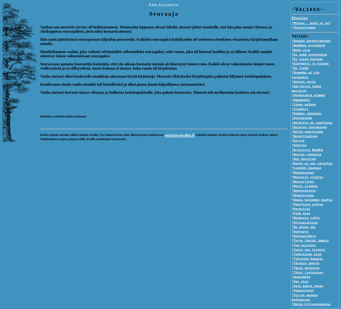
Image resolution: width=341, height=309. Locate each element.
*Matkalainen (303, 164)
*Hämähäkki (301, 91)
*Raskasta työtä (305, 209)
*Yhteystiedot (304, 28)
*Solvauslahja (304, 227)
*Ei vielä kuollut (307, 59)
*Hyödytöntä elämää (308, 86)
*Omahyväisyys (304, 182)
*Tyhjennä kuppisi (307, 250)
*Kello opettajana (307, 123)
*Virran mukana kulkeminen (315, 286)
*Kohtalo (299, 136)
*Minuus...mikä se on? (311, 23)
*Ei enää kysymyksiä (309, 55)
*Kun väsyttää (304, 150)
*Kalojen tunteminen (309, 118)
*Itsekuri (300, 100)
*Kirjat (298, 132)
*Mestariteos (303, 173)
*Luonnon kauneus (306, 159)
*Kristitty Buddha (307, 141)
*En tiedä (300, 68)
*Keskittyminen (305, 127)
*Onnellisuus (303, 186)
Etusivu (300, 18)
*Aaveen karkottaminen (311, 41)
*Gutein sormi (304, 77)
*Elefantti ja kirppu (310, 64)
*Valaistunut (303, 282)
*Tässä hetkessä (305, 259)
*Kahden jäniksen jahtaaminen (306, 107)
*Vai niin (300, 273)
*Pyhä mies (301, 205)
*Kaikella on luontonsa (312, 114)
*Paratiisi (301, 200)
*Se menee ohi (304, 218)
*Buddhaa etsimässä (308, 46)
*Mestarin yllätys (307, 168)
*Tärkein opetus (305, 254)
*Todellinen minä (306, 245)
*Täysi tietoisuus (307, 263)
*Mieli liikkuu (305, 177)
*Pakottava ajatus (307, 196)
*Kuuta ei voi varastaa (312, 155)
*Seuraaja (300, 223)
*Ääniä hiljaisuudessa (311, 291)
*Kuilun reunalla (306, 145)
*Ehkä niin (301, 50)
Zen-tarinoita (164, 4)
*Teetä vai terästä (308, 241)
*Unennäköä (301, 268)
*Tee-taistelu (304, 236)
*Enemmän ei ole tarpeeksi (315, 73)
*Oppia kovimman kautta (312, 191)
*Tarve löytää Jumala (310, 232)
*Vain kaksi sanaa (307, 277)
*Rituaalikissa (305, 214)
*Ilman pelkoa (304, 95)
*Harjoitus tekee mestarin (315, 82)
